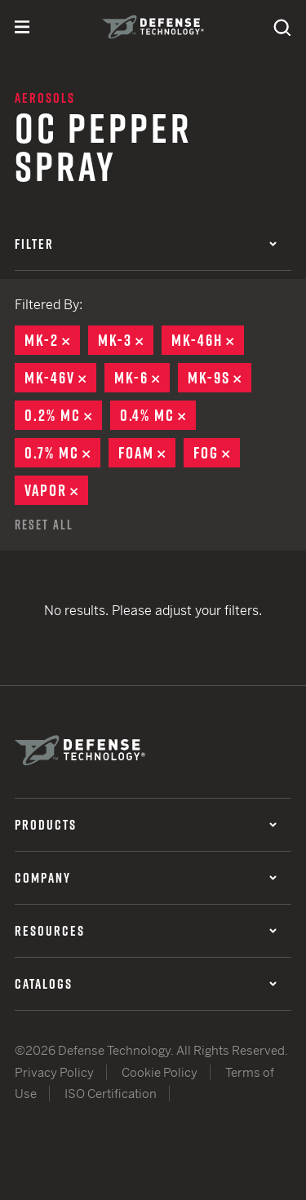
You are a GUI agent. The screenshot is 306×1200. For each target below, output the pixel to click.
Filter (146, 244)
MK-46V (60, 377)
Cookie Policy (159, 1072)
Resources (146, 931)
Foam (146, 452)
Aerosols (45, 98)
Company (146, 878)
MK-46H (207, 340)
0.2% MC (63, 415)
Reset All (44, 525)
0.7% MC (62, 452)
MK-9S (219, 377)
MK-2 (52, 340)
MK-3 (125, 340)
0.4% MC (158, 415)
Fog (216, 452)
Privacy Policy (54, 1072)
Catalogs (146, 984)
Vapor (56, 490)
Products (146, 825)
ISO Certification (110, 1093)
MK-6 (142, 377)
